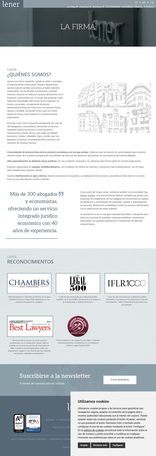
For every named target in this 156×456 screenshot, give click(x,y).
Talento (138, 10)
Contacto (149, 10)
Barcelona (66, 419)
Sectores (97, 11)
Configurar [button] (118, 445)
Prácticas (84, 11)
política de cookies (94, 430)
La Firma (71, 11)
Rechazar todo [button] (100, 445)
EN (143, 5)
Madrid (50, 419)
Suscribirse (120, 379)
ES (136, 5)
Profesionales (113, 10)
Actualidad (127, 10)
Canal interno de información (61, 439)
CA (152, 5)
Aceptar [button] (84, 445)
